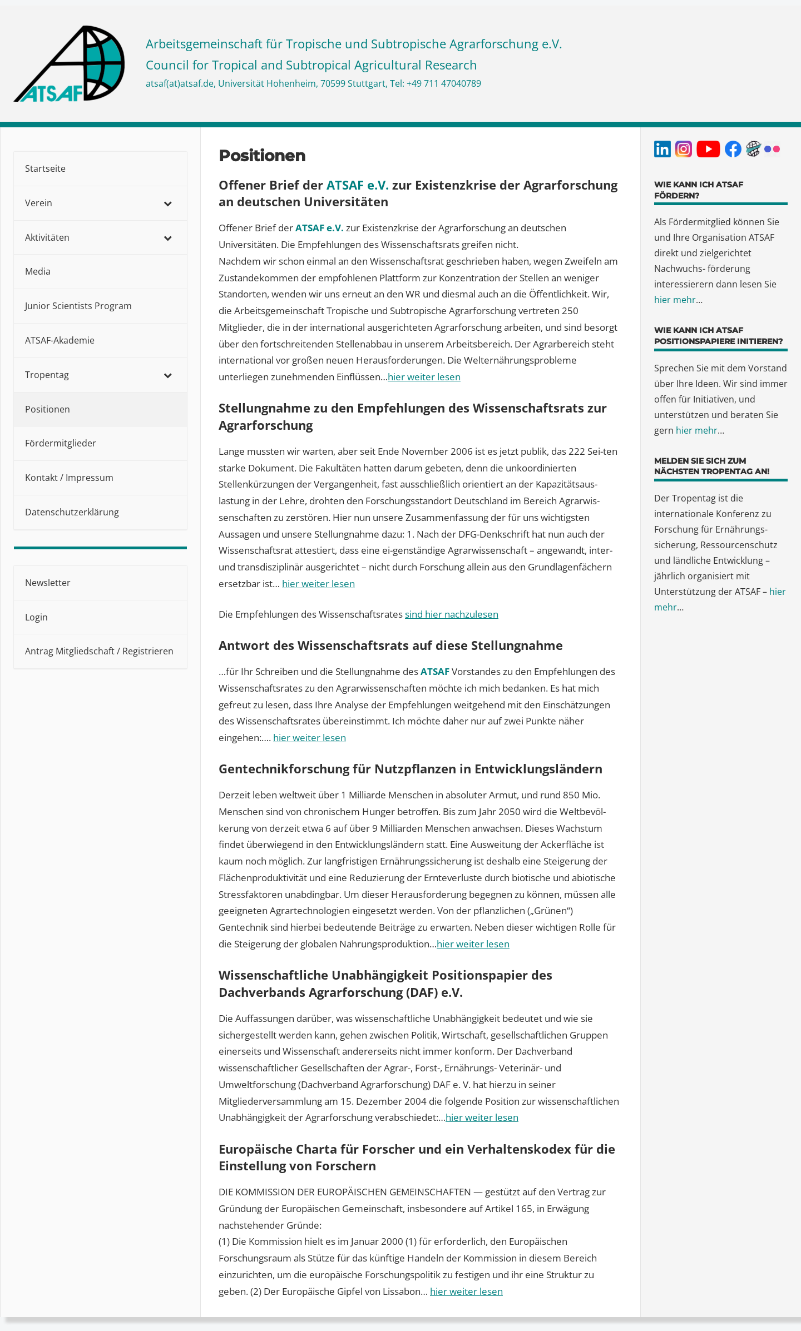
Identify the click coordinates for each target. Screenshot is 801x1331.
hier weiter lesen (318, 583)
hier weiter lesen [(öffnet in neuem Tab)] (424, 376)
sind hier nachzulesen (451, 614)
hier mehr (675, 300)
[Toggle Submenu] (167, 203)
